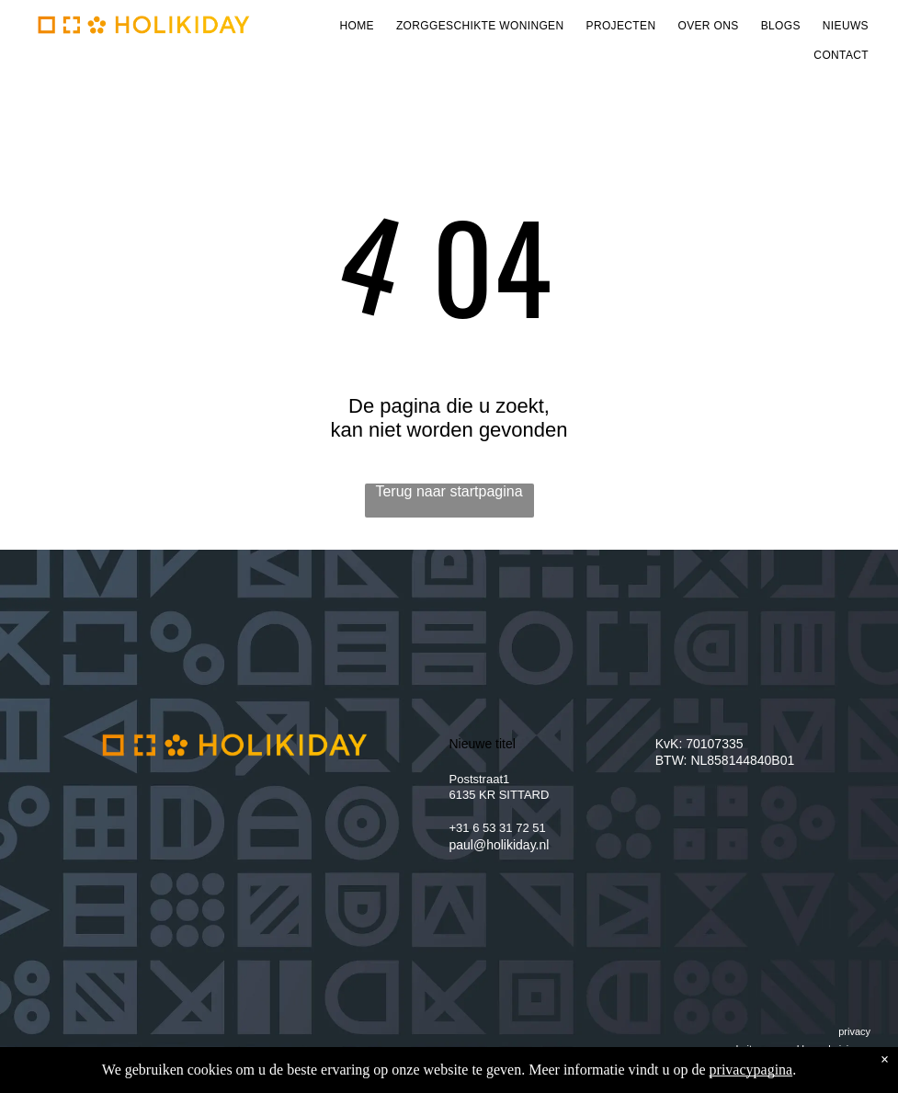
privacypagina (751, 1069)
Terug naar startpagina (448, 491)
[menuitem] (356, 25)
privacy (854, 1031)
